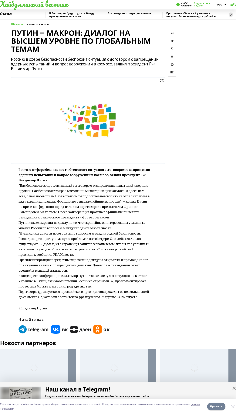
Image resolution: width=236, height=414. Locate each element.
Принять (216, 406)
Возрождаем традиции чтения (129, 13)
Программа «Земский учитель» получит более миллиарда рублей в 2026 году (191, 15)
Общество (18, 24)
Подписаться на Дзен (202, 4)
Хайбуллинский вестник (34, 4)
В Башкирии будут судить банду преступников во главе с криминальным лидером (71, 15)
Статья (6, 14)
